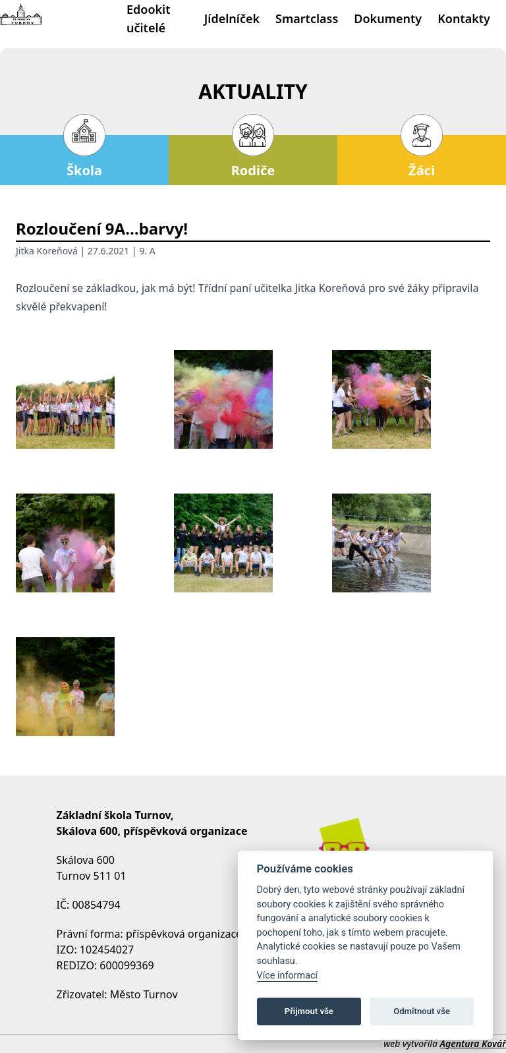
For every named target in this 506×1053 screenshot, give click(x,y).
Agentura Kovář (473, 1043)
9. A (147, 250)
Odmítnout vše (421, 1011)
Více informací (287, 975)
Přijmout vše (309, 1011)
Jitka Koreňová (47, 250)
